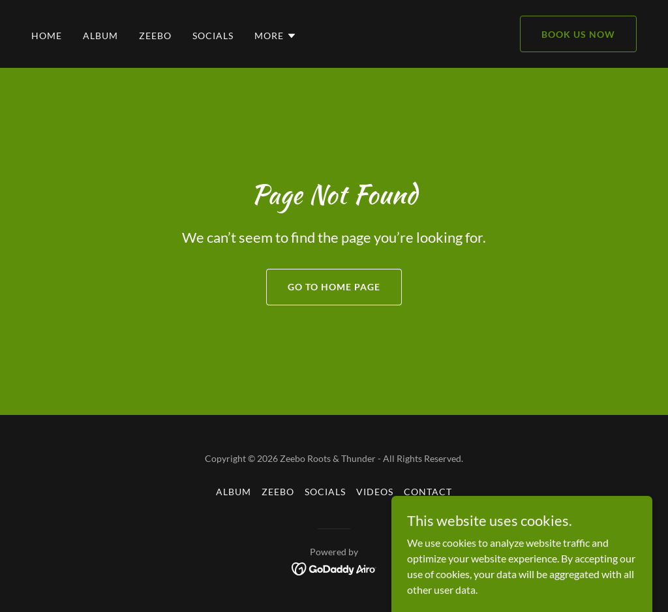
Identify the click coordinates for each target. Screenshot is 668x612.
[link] (334, 567)
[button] (275, 36)
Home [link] (46, 35)
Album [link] (100, 35)
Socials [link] (213, 35)
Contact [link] (428, 491)
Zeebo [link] (155, 35)
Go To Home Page (334, 286)
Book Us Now (578, 34)
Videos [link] (374, 491)
